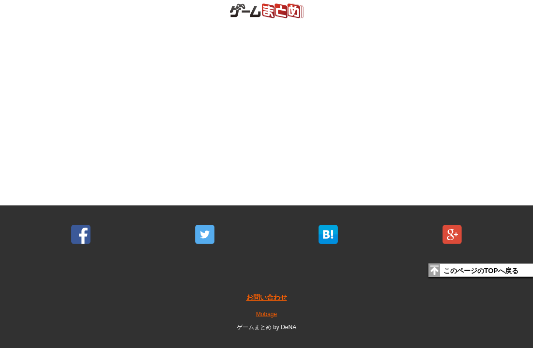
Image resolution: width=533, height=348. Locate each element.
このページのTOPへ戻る (480, 271)
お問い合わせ (266, 297)
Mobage (266, 314)
